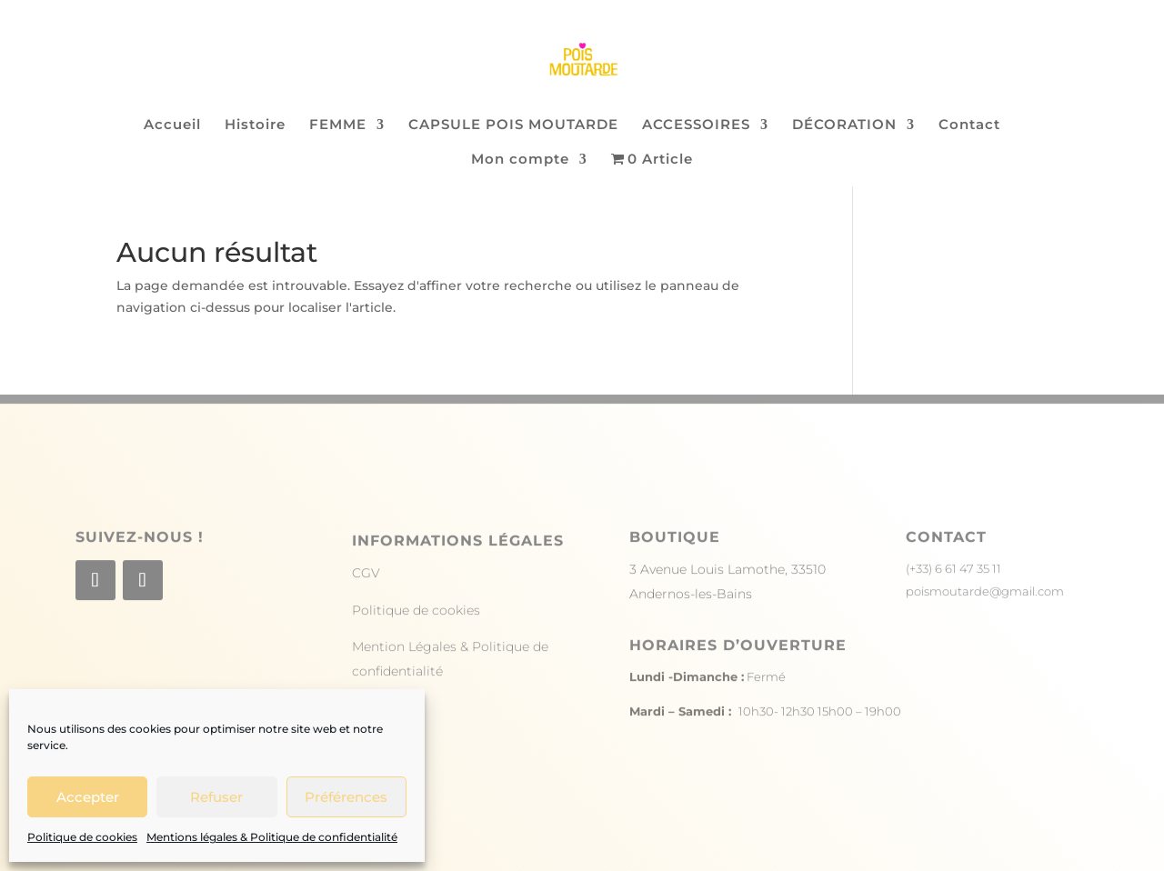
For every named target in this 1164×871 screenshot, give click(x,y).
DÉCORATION (844, 125)
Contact (969, 125)
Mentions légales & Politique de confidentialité (271, 837)
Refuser (216, 797)
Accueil (172, 125)
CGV (366, 594)
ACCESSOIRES (696, 125)
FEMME (337, 125)
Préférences (346, 797)
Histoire (255, 125)
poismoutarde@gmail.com (985, 613)
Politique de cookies (82, 837)
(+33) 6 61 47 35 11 (953, 590)
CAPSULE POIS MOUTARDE (513, 125)
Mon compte (520, 160)
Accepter (87, 797)
